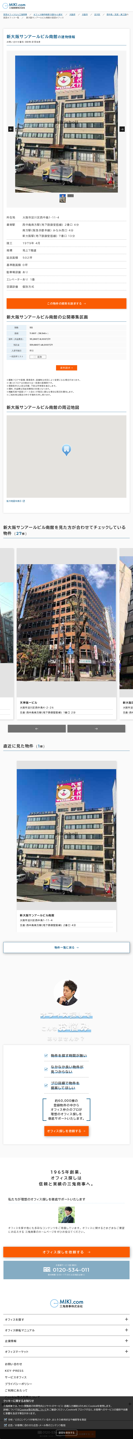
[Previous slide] (37, 729)
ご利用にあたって (16, 1390)
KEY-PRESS (14, 1370)
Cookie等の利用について (33, 1409)
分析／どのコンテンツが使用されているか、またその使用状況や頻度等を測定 (47, 1420)
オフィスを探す (14, 1319)
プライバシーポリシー (18, 1384)
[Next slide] (96, 729)
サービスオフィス (16, 1377)
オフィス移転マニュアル (20, 1330)
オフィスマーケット (17, 1351)
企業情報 (10, 1341)
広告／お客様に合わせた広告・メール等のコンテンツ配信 (37, 1425)
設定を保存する (66, 1433)
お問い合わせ (13, 1364)
